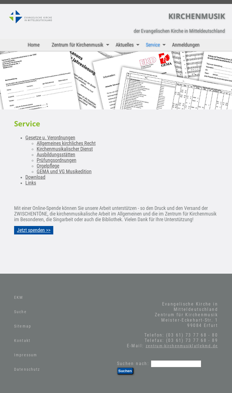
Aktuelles (129, 45)
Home (33, 45)
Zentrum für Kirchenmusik (82, 45)
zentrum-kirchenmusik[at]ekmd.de (182, 346)
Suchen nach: (133, 363)
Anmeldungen (186, 45)
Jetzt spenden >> (33, 230)
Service (157, 45)
